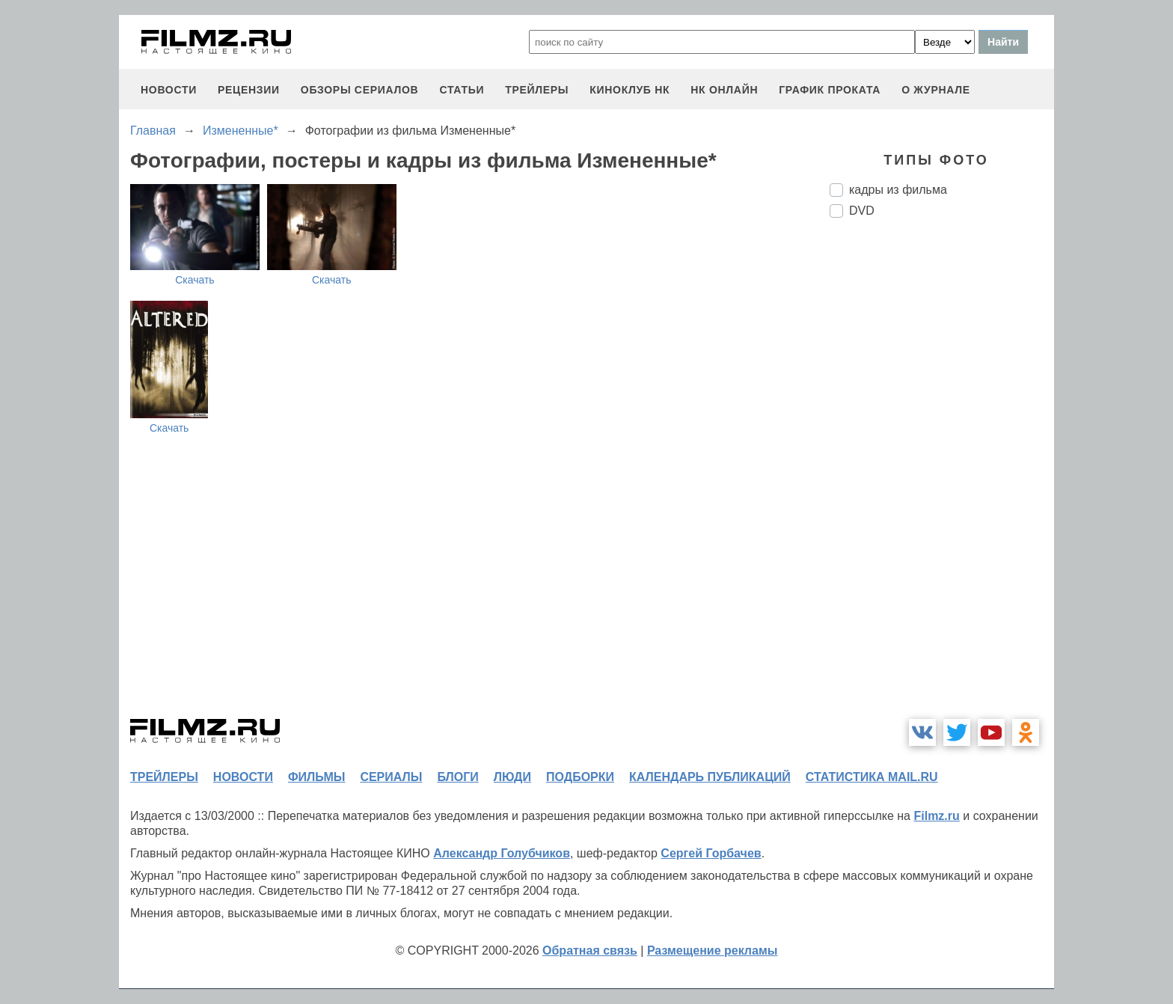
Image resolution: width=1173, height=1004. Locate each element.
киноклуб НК (629, 90)
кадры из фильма (898, 189)
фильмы (316, 777)
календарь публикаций (710, 777)
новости (169, 90)
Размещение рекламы (712, 950)
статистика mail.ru (872, 777)
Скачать (195, 280)
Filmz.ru (936, 815)
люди (512, 777)
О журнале (935, 90)
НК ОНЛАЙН (724, 90)
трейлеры (537, 90)
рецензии (249, 90)
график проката (829, 90)
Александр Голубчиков (501, 853)
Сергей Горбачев (711, 853)
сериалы (391, 777)
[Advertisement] (942, 479)
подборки (580, 777)
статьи (461, 90)
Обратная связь (589, 950)
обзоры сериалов (360, 90)
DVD (862, 210)
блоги (457, 777)
